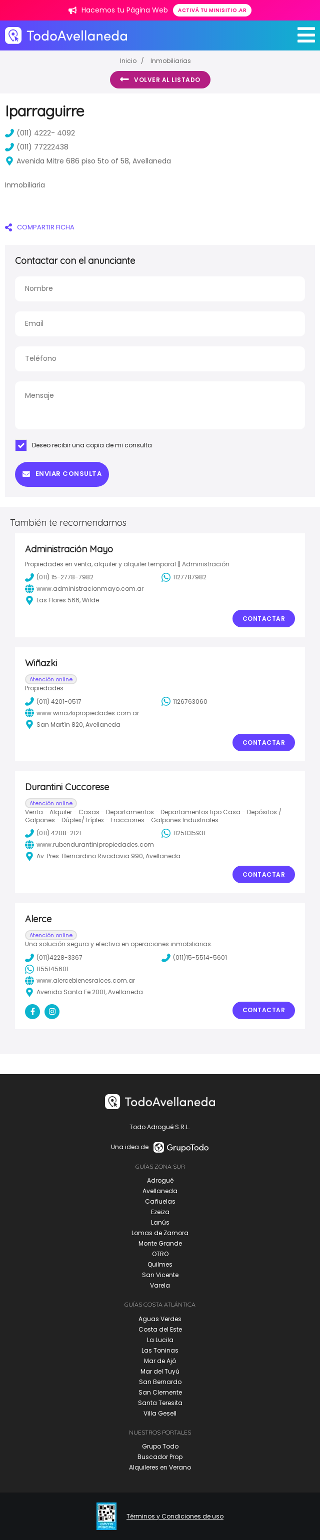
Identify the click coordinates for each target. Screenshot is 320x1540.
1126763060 (185, 701)
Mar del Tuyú (160, 1371)
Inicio (128, 60)
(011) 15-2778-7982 (59, 577)
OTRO (160, 1254)
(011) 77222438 (36, 146)
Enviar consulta (62, 473)
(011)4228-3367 (53, 957)
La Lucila (160, 1340)
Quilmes (160, 1264)
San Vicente (160, 1275)
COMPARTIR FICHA (39, 227)
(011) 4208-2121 (53, 833)
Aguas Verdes (160, 1319)
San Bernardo (160, 1382)
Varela (160, 1285)
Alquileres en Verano (160, 1467)
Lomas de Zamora (160, 1233)
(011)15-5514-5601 (194, 957)
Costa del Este (160, 1329)
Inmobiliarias (170, 60)
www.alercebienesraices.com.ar (80, 980)
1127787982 (184, 577)
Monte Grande (160, 1243)
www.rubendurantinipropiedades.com (89, 844)
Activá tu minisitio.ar (212, 10)
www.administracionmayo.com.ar (84, 588)
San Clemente (160, 1392)
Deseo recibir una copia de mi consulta (83, 445)
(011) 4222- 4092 (40, 132)
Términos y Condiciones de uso (175, 1517)
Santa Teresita (160, 1403)
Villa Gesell (160, 1413)
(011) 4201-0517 (53, 701)
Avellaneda (160, 1191)
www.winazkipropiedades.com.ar (82, 712)
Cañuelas (160, 1201)
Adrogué (160, 1180)
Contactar (264, 618)
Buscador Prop (160, 1457)
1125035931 (184, 833)
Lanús (160, 1222)
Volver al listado (160, 79)
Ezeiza (160, 1212)
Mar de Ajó (160, 1361)
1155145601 (46, 969)
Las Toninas (160, 1350)
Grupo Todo (160, 1446)
